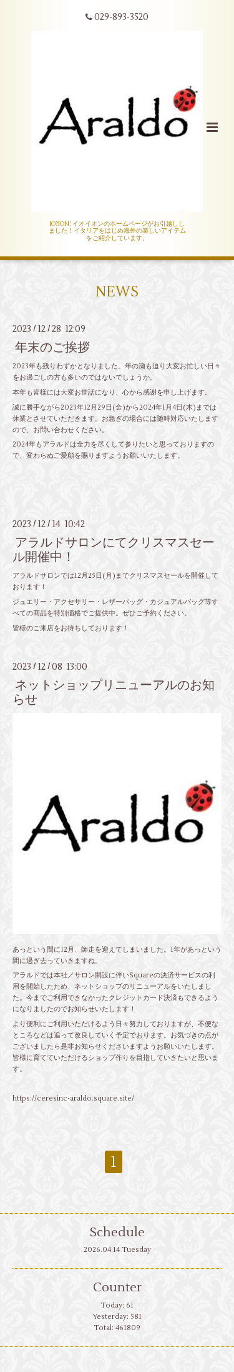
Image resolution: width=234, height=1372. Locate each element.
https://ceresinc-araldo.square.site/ (73, 1098)
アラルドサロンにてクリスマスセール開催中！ (113, 550)
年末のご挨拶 (52, 347)
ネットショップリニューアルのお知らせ (113, 692)
